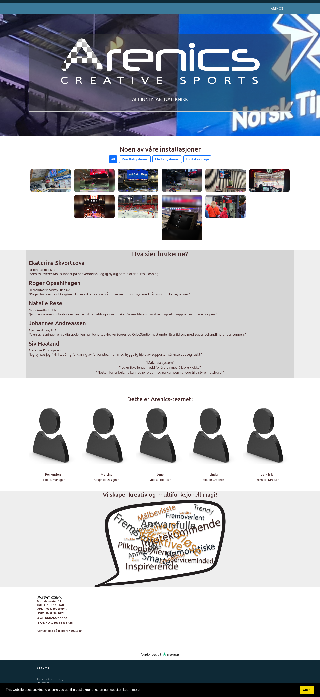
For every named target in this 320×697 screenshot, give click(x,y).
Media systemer (167, 159)
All (113, 159)
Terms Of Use (45, 679)
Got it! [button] (307, 689)
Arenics (277, 8)
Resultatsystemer (135, 159)
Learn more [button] (131, 689)
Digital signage (197, 159)
